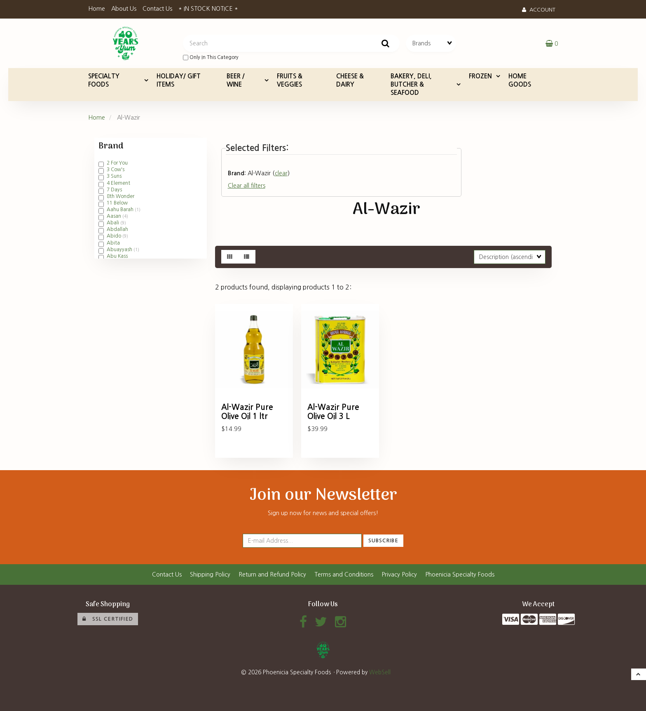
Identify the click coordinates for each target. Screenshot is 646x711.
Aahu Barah (121, 209)
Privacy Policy (399, 574)
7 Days (114, 189)
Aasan (114, 216)
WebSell (380, 672)
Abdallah (117, 229)
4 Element (118, 183)
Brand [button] (110, 146)
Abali (113, 222)
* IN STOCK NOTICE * (208, 9)
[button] (551, 43)
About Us (123, 9)
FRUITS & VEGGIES (289, 80)
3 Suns (114, 176)
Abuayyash (120, 249)
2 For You (117, 162)
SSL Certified (107, 619)
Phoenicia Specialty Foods (459, 574)
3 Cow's (115, 169)
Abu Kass (117, 256)
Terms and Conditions (343, 574)
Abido (114, 235)
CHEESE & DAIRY (350, 80)
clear (281, 173)
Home (96, 9)
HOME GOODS (519, 80)
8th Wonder (120, 196)
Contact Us (157, 9)
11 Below (117, 202)
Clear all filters (246, 185)
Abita (113, 242)
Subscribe (383, 540)
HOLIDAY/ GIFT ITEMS (179, 80)
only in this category (211, 57)
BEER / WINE (236, 80)
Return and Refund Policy (272, 574)
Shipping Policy (210, 574)
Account (538, 9)
